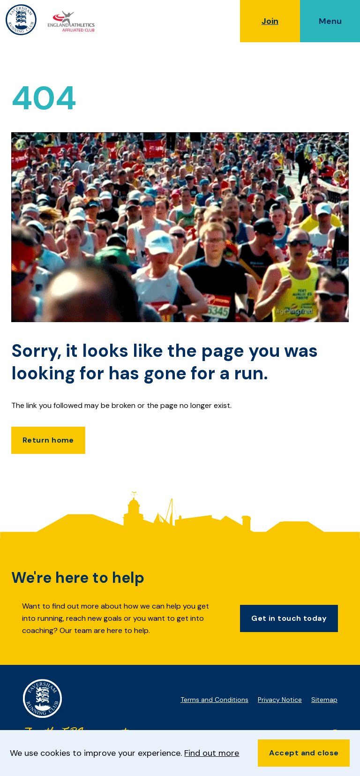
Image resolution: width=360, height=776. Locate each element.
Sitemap (324, 699)
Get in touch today (289, 618)
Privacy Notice (280, 699)
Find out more (211, 753)
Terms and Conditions (214, 699)
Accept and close (303, 753)
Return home (48, 440)
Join (270, 21)
